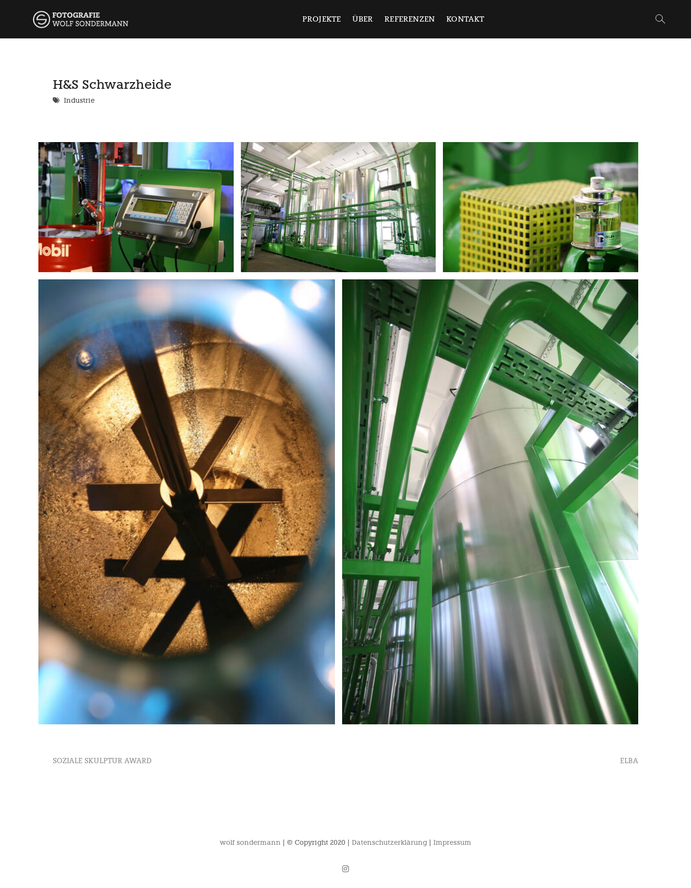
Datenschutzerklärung (389, 843)
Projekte (321, 19)
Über (362, 19)
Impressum (452, 843)
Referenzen (409, 19)
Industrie (79, 100)
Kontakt (465, 19)
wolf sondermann (250, 843)
